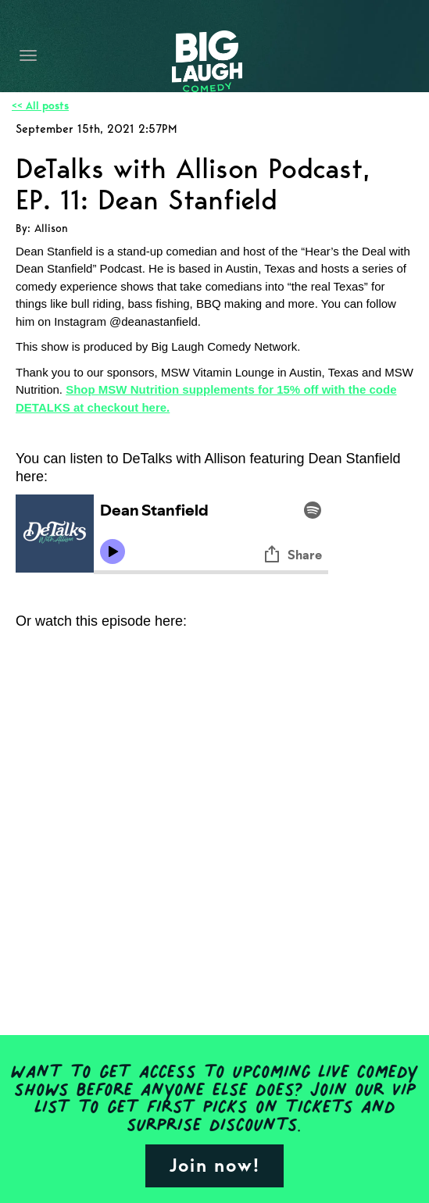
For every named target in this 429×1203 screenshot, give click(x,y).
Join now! (214, 1165)
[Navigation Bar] (28, 55)
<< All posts (40, 105)
